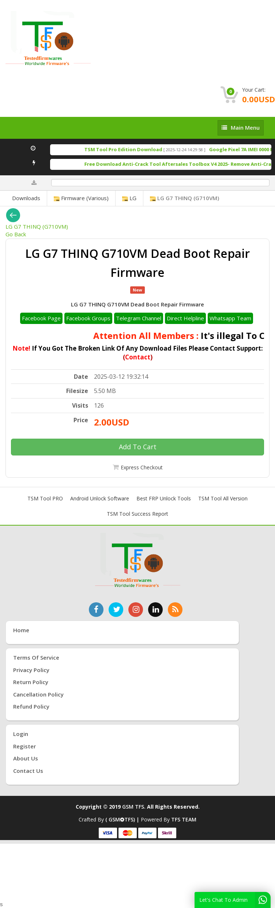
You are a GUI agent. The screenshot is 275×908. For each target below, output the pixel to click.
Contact (137, 357)
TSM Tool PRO (45, 498)
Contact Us (28, 770)
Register (24, 746)
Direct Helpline (185, 318)
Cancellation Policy (38, 694)
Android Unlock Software (99, 498)
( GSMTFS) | (123, 819)
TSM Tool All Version (223, 498)
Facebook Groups (88, 318)
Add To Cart (138, 446)
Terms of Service (36, 657)
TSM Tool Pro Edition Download (130, 149)
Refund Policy (31, 706)
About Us (25, 758)
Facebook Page (41, 318)
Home (21, 630)
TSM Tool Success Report (137, 513)
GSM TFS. (134, 806)
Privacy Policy (31, 670)
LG (129, 198)
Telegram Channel (138, 318)
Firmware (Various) (81, 198)
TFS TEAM (183, 819)
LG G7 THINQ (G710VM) (184, 198)
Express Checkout (142, 467)
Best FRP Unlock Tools (163, 498)
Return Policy (30, 682)
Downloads (26, 198)
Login (20, 733)
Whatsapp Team (230, 318)
